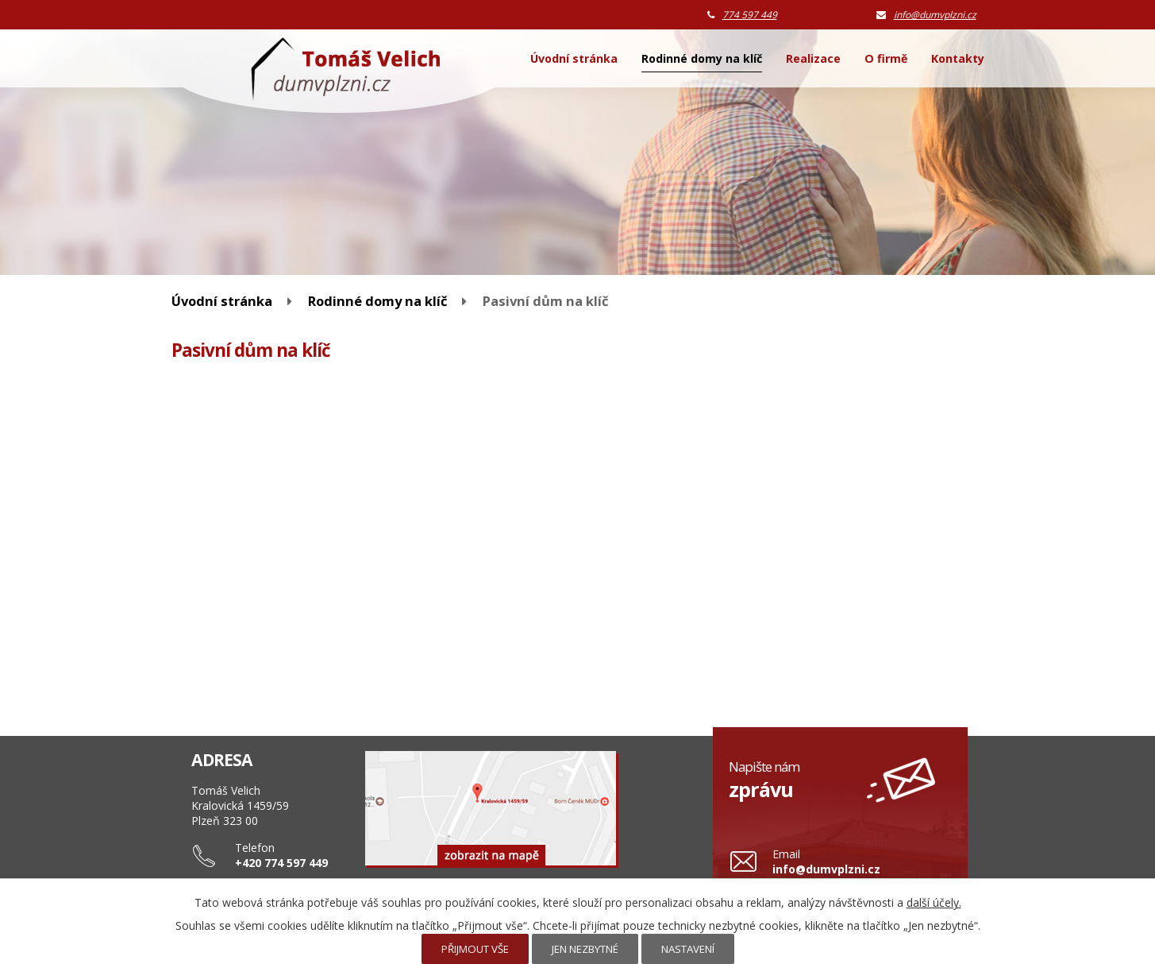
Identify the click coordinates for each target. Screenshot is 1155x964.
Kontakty (957, 58)
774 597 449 (749, 14)
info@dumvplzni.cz (935, 14)
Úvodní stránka (574, 58)
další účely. (934, 902)
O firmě (885, 58)
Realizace (813, 58)
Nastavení (687, 949)
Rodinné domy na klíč (701, 58)
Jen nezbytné (585, 949)
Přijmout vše (475, 949)
